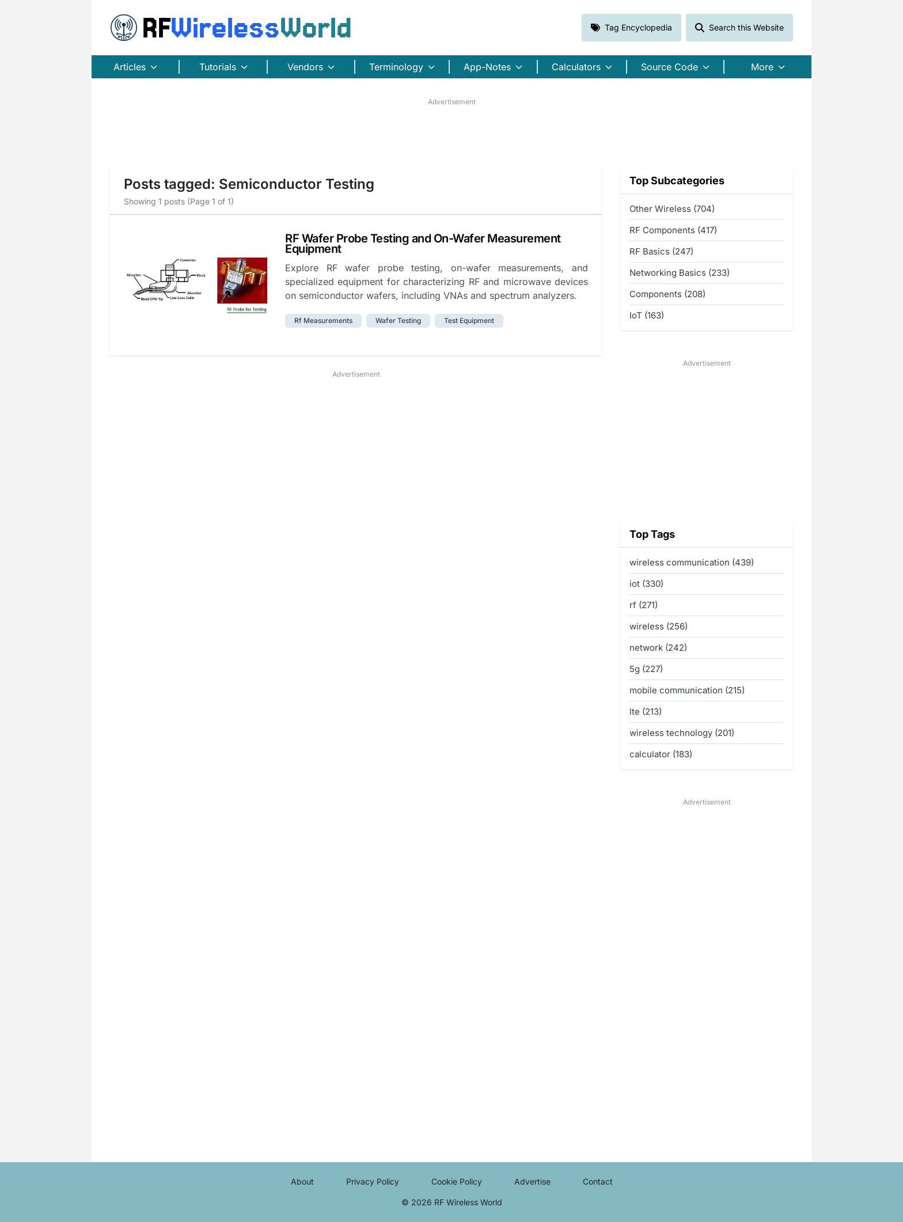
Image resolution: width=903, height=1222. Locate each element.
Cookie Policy (456, 1181)
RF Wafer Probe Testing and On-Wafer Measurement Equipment (423, 244)
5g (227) (646, 668)
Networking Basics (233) (679, 272)
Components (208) (667, 294)
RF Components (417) (673, 230)
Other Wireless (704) (672, 208)
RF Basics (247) (661, 251)
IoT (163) (646, 315)
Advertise (532, 1181)
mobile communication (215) (687, 690)
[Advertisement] (451, 133)
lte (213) (645, 711)
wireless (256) (658, 626)
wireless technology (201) (681, 732)
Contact (598, 1181)
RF (231, 27)
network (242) (658, 647)
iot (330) (646, 583)
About (302, 1181)
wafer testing (398, 320)
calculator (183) (660, 754)
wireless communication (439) (691, 562)
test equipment (469, 320)
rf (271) (643, 604)
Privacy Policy (372, 1181)
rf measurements (323, 320)
